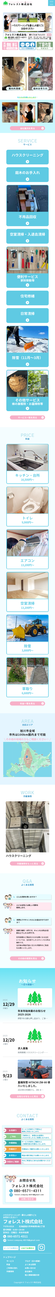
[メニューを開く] (51, 3)
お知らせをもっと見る (30, 1096)
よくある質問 (30, 1264)
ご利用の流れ (11, 1268)
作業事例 (10, 1271)
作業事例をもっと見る (30, 863)
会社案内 (28, 1271)
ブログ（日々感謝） (33, 1261)
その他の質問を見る (31, 958)
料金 (8, 1264)
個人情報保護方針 (32, 1275)
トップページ (9, 1257)
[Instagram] (41, 1247)
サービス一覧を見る (31, 417)
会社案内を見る (32, 128)
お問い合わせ (27, 1199)
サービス (10, 1261)
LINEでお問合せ (27, 1248)
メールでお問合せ (11, 1248)
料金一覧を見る (32, 703)
